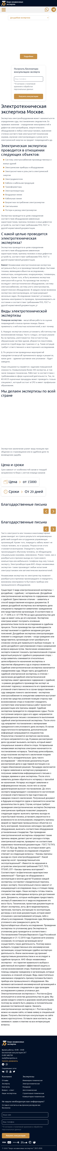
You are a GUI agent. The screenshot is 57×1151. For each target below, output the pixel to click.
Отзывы (5, 1080)
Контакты (6, 1087)
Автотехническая (30, 1090)
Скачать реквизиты (10, 1061)
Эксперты (6, 1084)
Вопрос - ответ (8, 1090)
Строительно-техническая (33, 1093)
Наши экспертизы (9, 1093)
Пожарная (26, 1087)
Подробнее (28, 56)
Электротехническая (31, 1084)
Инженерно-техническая (33, 1080)
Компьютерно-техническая (34, 1097)
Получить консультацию (28, 96)
